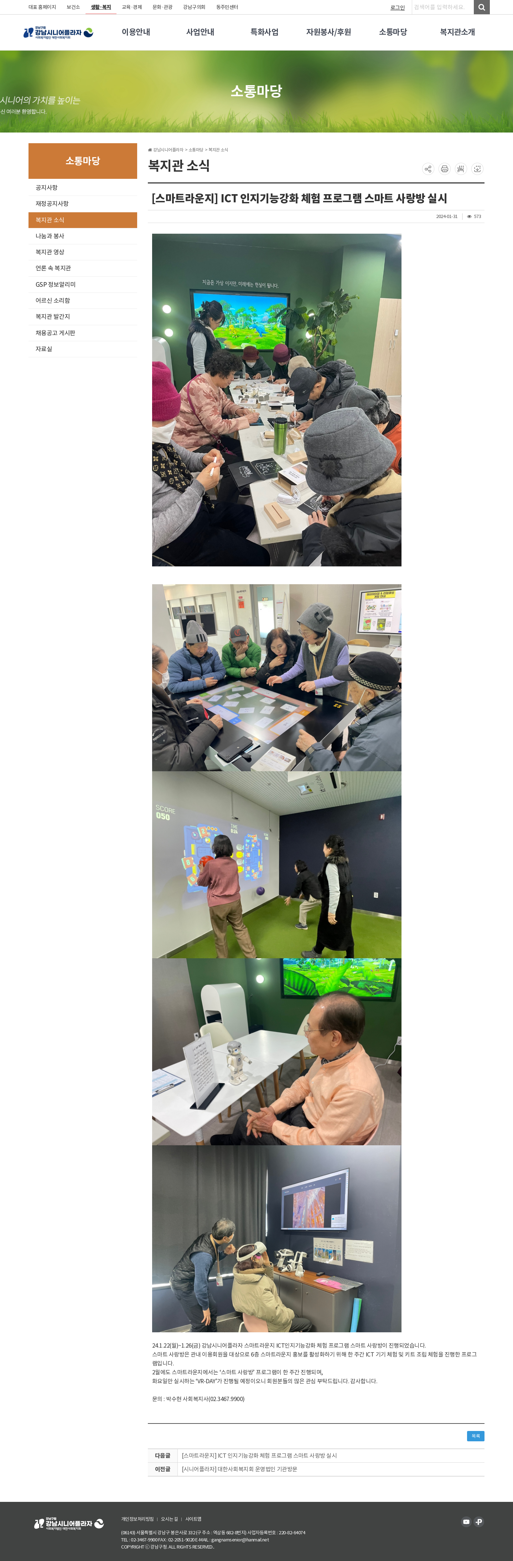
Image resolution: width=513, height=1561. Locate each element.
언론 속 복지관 (53, 268)
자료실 (44, 349)
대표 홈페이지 (42, 7)
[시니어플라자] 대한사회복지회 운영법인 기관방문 (240, 1469)
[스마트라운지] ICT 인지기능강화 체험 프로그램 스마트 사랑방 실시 (259, 1455)
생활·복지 (101, 7)
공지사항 (47, 188)
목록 (476, 1436)
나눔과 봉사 (50, 236)
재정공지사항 (52, 204)
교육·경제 (132, 7)
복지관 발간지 (53, 317)
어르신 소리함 (53, 301)
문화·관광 (163, 7)
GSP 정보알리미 (56, 285)
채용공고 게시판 (56, 333)
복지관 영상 (50, 252)
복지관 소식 (50, 220)
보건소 (74, 7)
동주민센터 (228, 7)
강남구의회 (195, 7)
